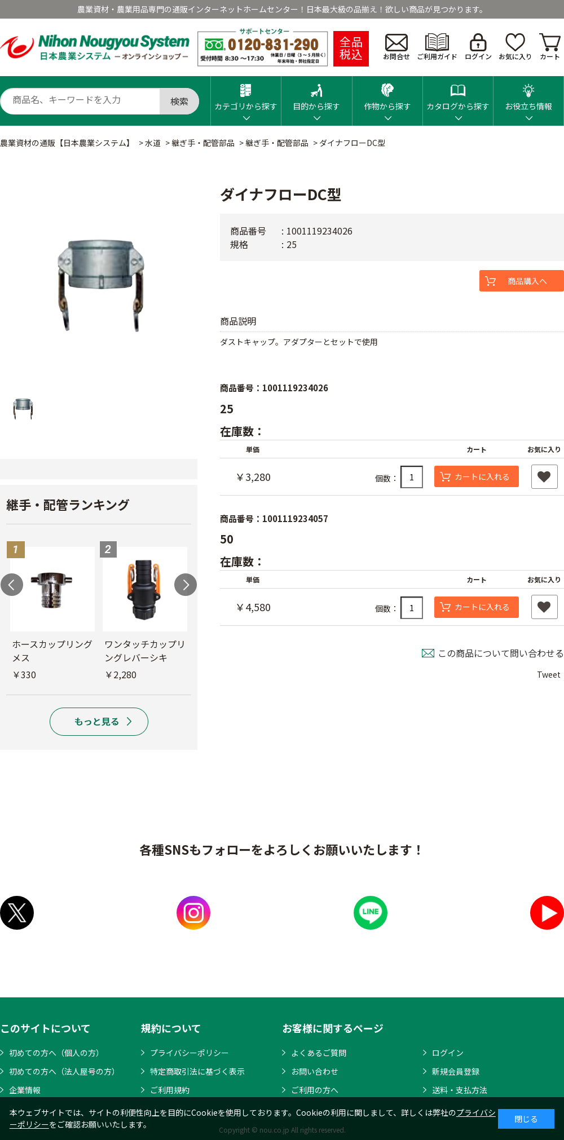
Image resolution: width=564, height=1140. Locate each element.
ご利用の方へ (314, 1089)
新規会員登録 (455, 1071)
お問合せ (396, 47)
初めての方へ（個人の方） (56, 1052)
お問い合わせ (314, 1071)
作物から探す (387, 94)
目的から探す (316, 94)
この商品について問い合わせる (501, 653)
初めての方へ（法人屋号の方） (64, 1071)
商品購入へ (527, 280)
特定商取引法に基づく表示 (197, 1071)
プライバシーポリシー (189, 1052)
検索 (179, 101)
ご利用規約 (170, 1089)
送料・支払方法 (459, 1089)
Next (185, 584)
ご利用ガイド (437, 47)
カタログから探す (458, 94)
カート (550, 47)
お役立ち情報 (528, 94)
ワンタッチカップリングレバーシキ (145, 650)
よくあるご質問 (318, 1052)
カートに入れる (482, 476)
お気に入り (515, 47)
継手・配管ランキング (68, 504)
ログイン (478, 47)
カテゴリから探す (245, 94)
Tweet (549, 674)
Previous (12, 584)
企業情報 (25, 1089)
